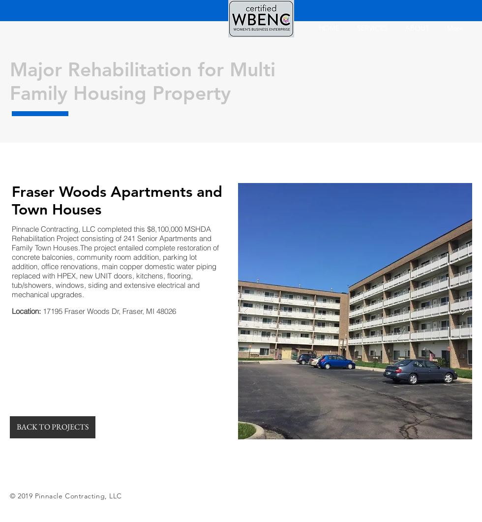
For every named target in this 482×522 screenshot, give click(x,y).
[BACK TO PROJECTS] (52, 427)
